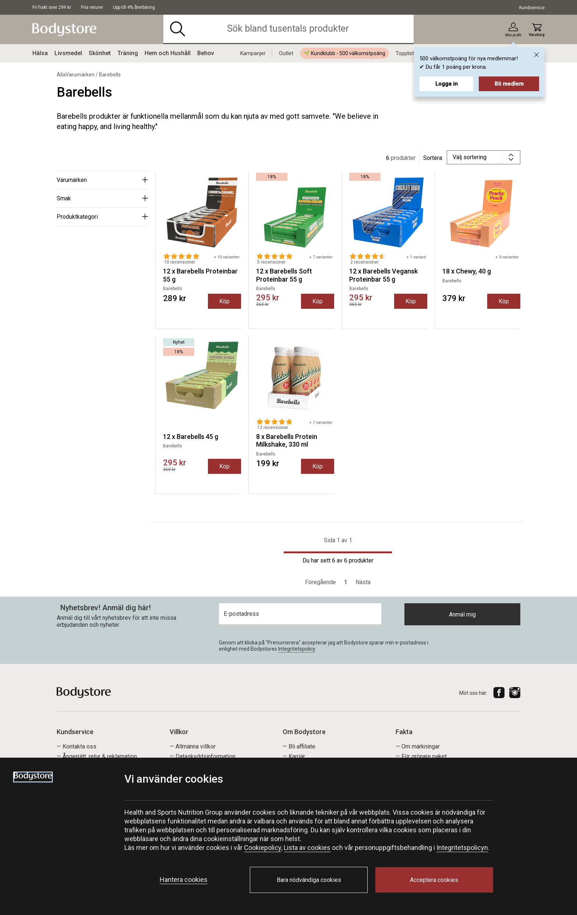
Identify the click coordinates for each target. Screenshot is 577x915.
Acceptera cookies (434, 879)
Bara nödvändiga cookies (309, 879)
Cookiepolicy (262, 847)
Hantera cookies (184, 879)
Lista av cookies (307, 847)
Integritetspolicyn (462, 847)
